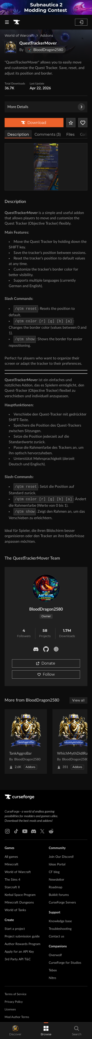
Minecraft (11, 864)
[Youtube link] (25, 831)
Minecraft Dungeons (19, 902)
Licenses (10, 1009)
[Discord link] (33, 831)
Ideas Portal (57, 864)
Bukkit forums (59, 895)
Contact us (56, 936)
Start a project (15, 929)
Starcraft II (12, 887)
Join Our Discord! (61, 856)
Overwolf (55, 955)
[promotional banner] (46, 7)
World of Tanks (15, 910)
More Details (46, 107)
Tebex (53, 970)
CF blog (54, 872)
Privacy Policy (14, 1001)
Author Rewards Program (22, 944)
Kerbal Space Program (20, 895)
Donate (45, 663)
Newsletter (56, 879)
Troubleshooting (60, 929)
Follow (46, 674)
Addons (46, 35)
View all (78, 700)
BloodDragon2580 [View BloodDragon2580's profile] (46, 609)
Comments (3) (47, 134)
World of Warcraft (19, 35)
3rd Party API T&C (18, 959)
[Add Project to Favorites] (70, 122)
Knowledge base (60, 921)
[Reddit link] (51, 831)
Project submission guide (22, 936)
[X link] (42, 831)
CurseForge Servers (62, 902)
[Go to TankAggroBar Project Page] (26, 741)
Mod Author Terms (17, 1017)
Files (70, 134)
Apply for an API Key (19, 951)
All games (11, 856)
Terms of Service (15, 994)
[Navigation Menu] (7, 22)
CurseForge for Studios (65, 962)
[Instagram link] (7, 831)
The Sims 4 (12, 879)
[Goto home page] (16, 22)
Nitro (52, 978)
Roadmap (55, 887)
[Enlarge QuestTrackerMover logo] (11, 47)
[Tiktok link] (16, 831)
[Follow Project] (82, 122)
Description (18, 134)
